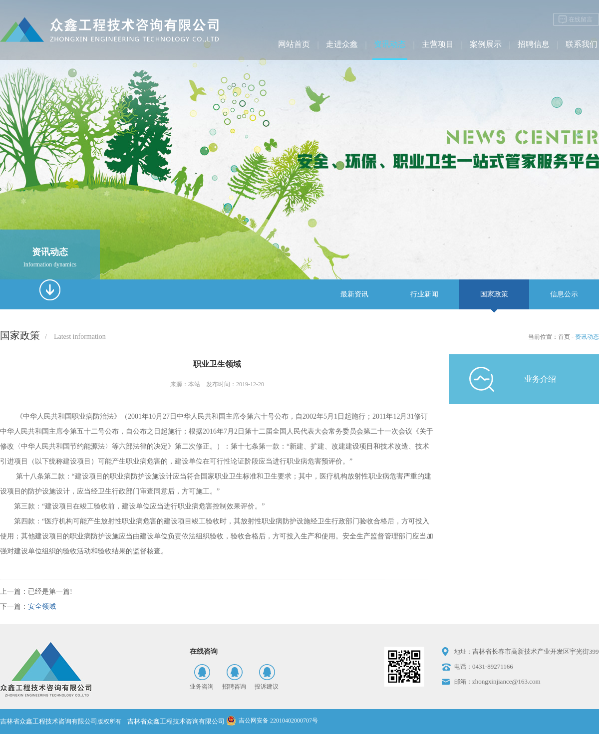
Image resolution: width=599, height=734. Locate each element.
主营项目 (438, 44)
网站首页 (294, 44)
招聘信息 (534, 44)
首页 (564, 336)
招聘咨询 (234, 686)
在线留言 (581, 19)
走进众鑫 (342, 44)
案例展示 (486, 44)
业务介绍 (540, 379)
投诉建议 (267, 686)
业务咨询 (202, 686)
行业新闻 (424, 294)
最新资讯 (354, 294)
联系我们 (582, 44)
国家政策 (494, 294)
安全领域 (42, 606)
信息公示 (564, 294)
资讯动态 (390, 44)
